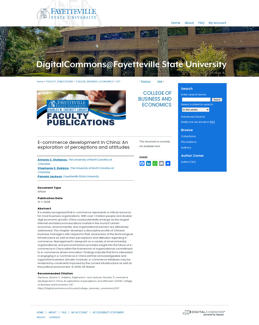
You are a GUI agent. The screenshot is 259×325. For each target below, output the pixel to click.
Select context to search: (197, 104)
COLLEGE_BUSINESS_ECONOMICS (95, 81)
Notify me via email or (198, 122)
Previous (146, 81)
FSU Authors (188, 142)
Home (40, 81)
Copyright (54, 317)
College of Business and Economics (155, 99)
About (53, 312)
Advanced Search (193, 117)
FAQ (64, 312)
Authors (186, 147)
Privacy (41, 317)
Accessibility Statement (108, 312)
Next (159, 81)
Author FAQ (188, 162)
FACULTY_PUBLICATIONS (59, 81)
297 (118, 81)
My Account (79, 312)
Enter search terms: (194, 94)
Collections (188, 136)
